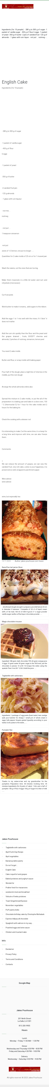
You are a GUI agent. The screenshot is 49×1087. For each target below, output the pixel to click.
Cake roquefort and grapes (16, 874)
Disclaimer (10, 949)
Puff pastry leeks (12, 910)
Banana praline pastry (14, 861)
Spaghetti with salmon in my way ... (19, 923)
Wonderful (10, 883)
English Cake (11, 870)
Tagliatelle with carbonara (16, 848)
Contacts (9, 964)
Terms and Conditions (14, 959)
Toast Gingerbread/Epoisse (16, 901)
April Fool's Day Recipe (14, 852)
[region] (25, 58)
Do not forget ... (12, 865)
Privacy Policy (11, 954)
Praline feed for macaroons (17, 888)
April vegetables (12, 856)
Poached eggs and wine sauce (18, 928)
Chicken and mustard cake (16, 932)
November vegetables (14, 905)
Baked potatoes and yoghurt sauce (19, 879)
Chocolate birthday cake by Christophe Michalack (25, 914)
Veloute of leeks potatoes (16, 896)
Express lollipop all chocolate (17, 919)
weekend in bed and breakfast (18, 892)
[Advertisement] (22, 17)
